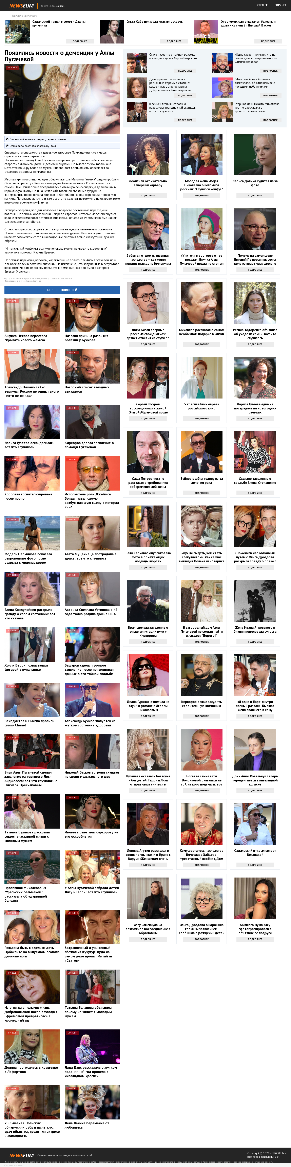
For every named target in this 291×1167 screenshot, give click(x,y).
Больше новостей (62, 290)
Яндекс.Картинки (33, 281)
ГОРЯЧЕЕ (281, 5)
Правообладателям (14, 1165)
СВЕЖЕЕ (262, 5)
